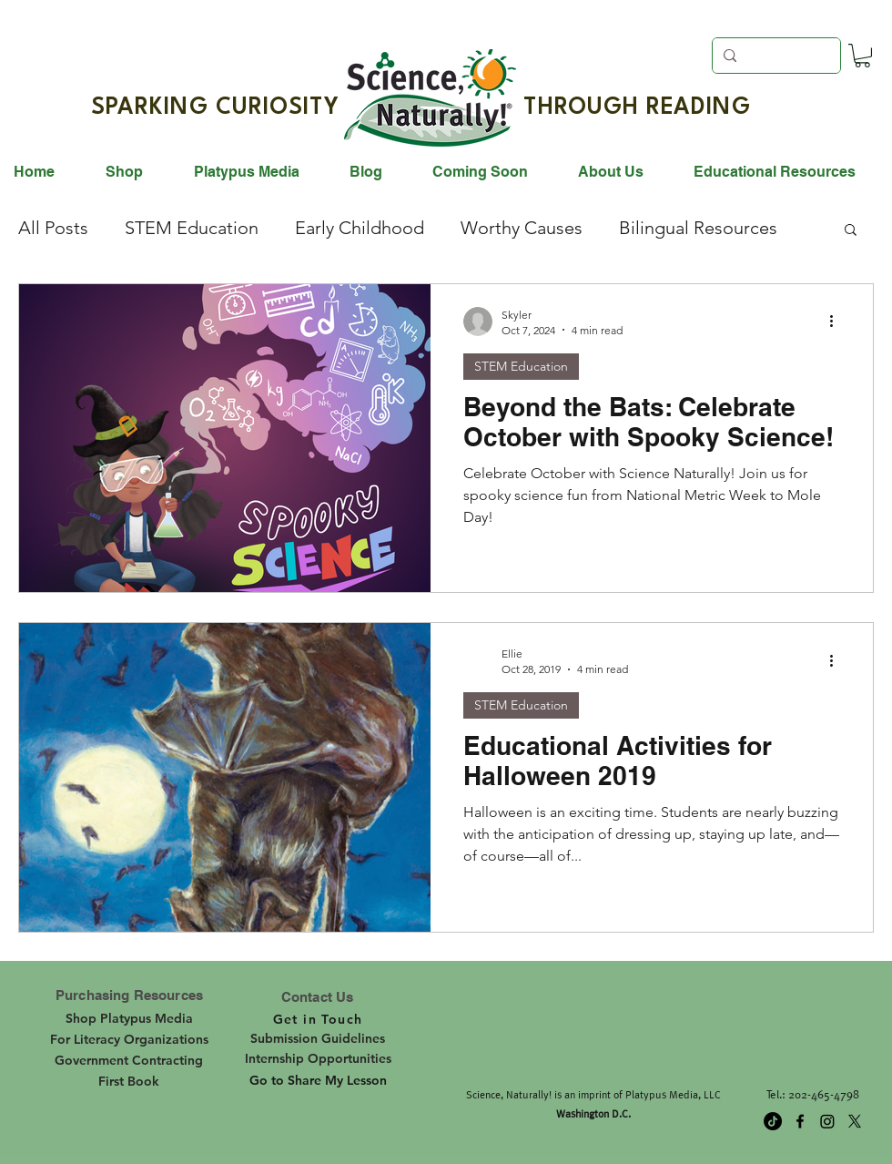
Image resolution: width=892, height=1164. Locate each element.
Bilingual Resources (698, 228)
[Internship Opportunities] (318, 1058)
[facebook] (800, 1121)
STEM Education (191, 228)
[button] (862, 55)
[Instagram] (827, 1121)
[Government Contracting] (128, 1060)
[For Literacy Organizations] (128, 1039)
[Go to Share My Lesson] (318, 1081)
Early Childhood (359, 228)
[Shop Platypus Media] (129, 1018)
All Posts (53, 228)
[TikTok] (773, 1121)
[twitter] (855, 1121)
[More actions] (837, 321)
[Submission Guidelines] (318, 1038)
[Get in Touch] (317, 1019)
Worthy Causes (522, 228)
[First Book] (128, 1081)
